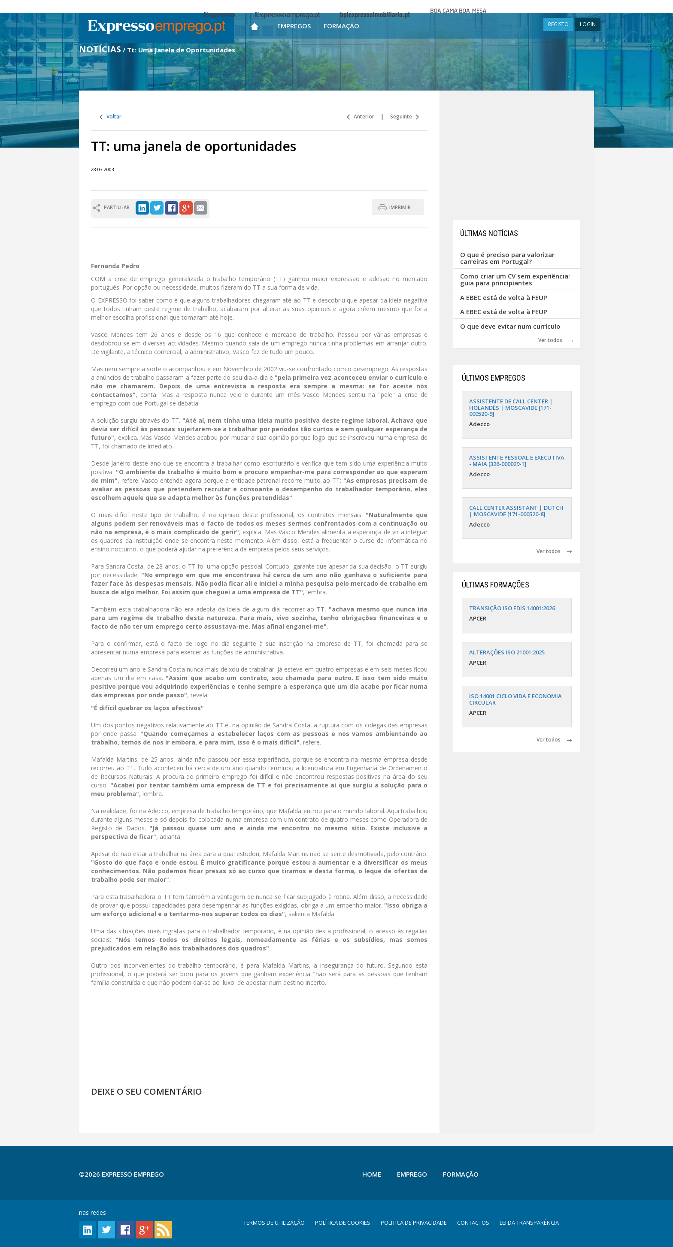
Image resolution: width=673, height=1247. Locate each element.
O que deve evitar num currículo (510, 326)
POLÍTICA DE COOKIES (342, 1222)
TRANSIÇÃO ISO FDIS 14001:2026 (512, 608)
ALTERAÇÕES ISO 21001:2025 (507, 652)
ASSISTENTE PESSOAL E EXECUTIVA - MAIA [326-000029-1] (516, 460)
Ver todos (555, 340)
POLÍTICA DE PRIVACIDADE (414, 1222)
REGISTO (558, 24)
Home (371, 1174)
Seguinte (404, 116)
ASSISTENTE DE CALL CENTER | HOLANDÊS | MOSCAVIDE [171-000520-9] (511, 407)
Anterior (360, 116)
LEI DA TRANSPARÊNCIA (529, 1222)
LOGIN (588, 24)
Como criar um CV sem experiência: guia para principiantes (515, 280)
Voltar (110, 116)
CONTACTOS (473, 1222)
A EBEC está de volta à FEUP (503, 297)
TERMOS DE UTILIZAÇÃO (274, 1222)
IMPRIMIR (400, 207)
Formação (341, 25)
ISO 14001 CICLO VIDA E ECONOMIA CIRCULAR (515, 699)
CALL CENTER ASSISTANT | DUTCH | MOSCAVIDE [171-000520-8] (516, 511)
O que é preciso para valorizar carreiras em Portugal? (507, 258)
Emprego (412, 1174)
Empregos (294, 25)
